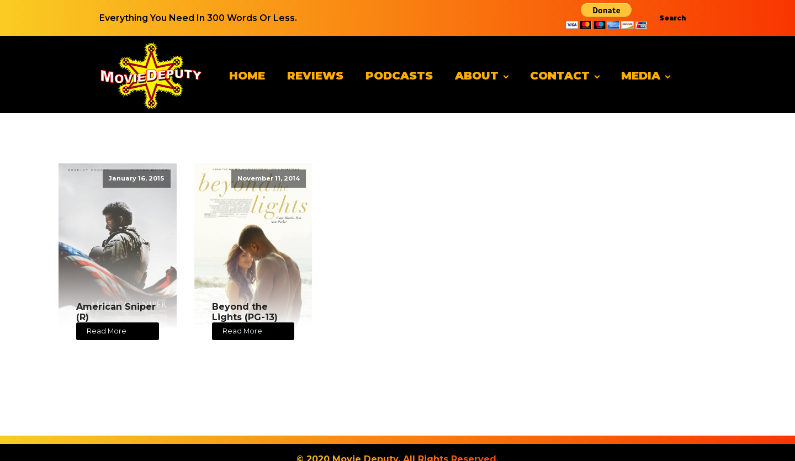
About (477, 75)
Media (640, 75)
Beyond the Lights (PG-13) (245, 311)
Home (247, 75)
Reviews (315, 75)
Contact (560, 75)
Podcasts (399, 75)
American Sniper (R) (116, 311)
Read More (106, 331)
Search (672, 18)
